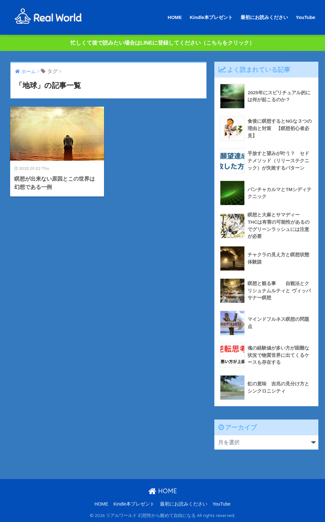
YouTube (306, 17)
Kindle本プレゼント (211, 17)
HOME (175, 17)
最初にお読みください (264, 17)
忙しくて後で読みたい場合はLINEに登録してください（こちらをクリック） (163, 43)
